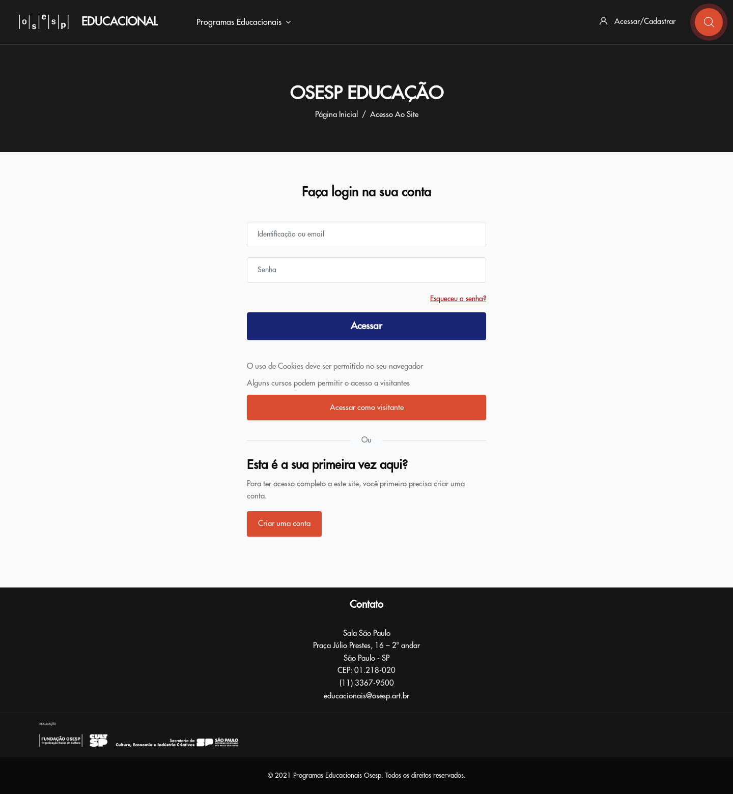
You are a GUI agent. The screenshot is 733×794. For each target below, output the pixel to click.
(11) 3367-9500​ (367, 683)
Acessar (366, 326)
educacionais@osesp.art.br (366, 696)
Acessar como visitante (367, 407)
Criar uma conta (284, 523)
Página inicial (336, 115)
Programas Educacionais (243, 22)
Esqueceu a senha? (458, 298)
